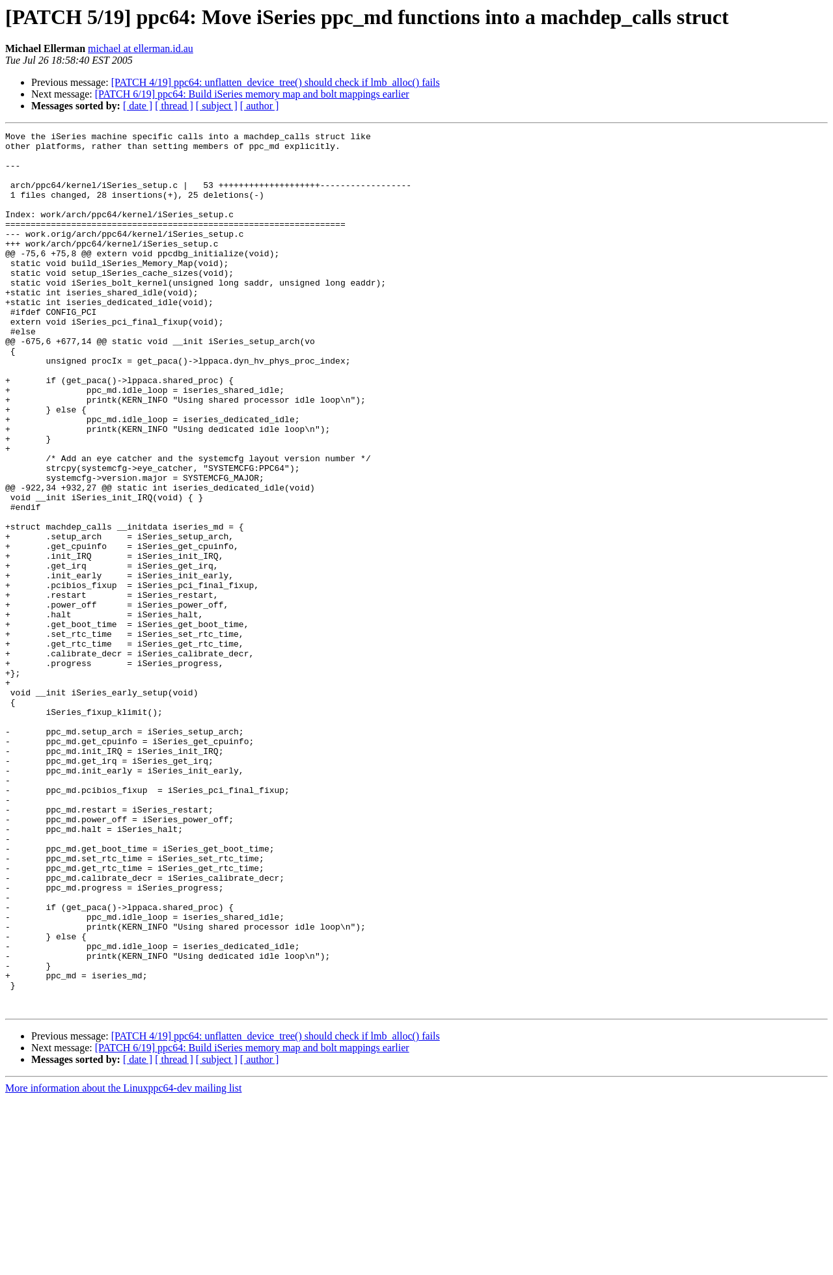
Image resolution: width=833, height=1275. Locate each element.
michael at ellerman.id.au (140, 48)
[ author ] (259, 105)
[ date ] (137, 105)
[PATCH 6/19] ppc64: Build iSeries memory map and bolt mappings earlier (252, 94)
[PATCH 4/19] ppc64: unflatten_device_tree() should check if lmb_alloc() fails (275, 82)
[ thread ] (174, 105)
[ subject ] (217, 105)
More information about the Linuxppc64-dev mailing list (123, 1263)
